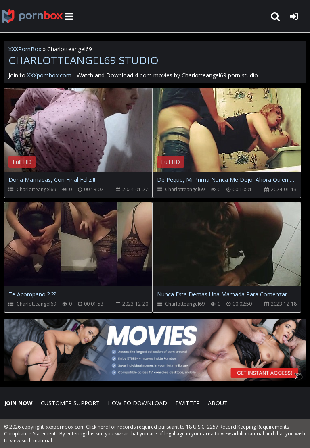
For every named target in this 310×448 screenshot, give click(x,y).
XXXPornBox (24, 49)
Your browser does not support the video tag (89, 135)
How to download (137, 403)
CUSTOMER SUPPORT (70, 403)
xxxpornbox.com (65, 426)
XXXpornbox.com (32, 16)
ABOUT (218, 403)
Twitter (187, 403)
